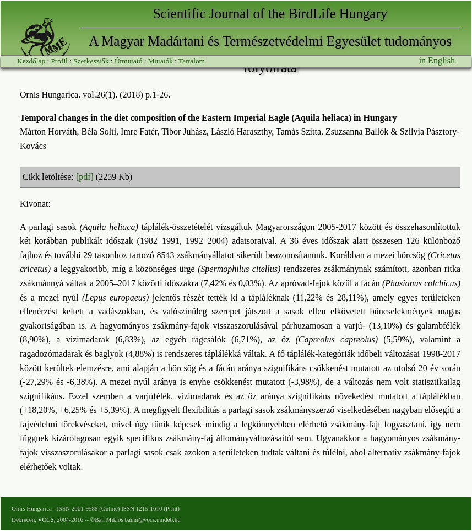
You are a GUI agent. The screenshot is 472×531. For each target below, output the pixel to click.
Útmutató (128, 61)
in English (437, 60)
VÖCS (45, 519)
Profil (59, 61)
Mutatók (160, 61)
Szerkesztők (90, 61)
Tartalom (191, 61)
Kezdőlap (31, 61)
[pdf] (85, 176)
